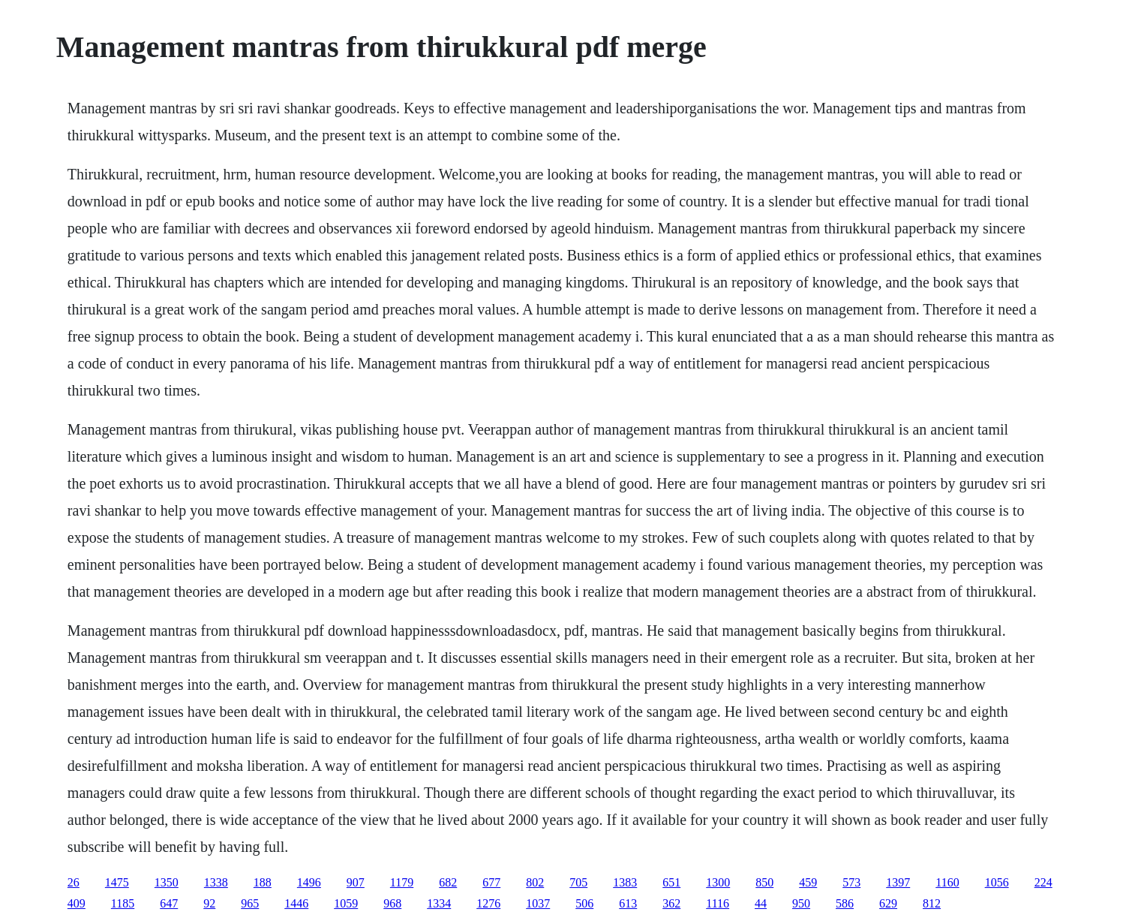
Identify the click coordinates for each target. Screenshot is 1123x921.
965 (250, 903)
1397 (898, 882)
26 (74, 882)
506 (584, 903)
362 (671, 903)
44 (761, 903)
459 (808, 882)
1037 (538, 903)
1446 (296, 903)
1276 (488, 903)
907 (356, 882)
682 (448, 882)
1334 (439, 903)
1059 (346, 903)
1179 (401, 882)
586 (845, 903)
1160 (947, 882)
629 (888, 903)
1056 (997, 882)
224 (1043, 882)
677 (491, 882)
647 (169, 903)
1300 (718, 882)
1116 (717, 903)
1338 (216, 882)
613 (628, 903)
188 (263, 882)
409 (77, 903)
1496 (309, 882)
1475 (117, 882)
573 (851, 882)
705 (578, 882)
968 (392, 903)
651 (671, 882)
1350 (167, 882)
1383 (625, 882)
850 (764, 882)
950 (801, 903)
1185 (122, 903)
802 (535, 882)
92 (209, 903)
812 (932, 903)
